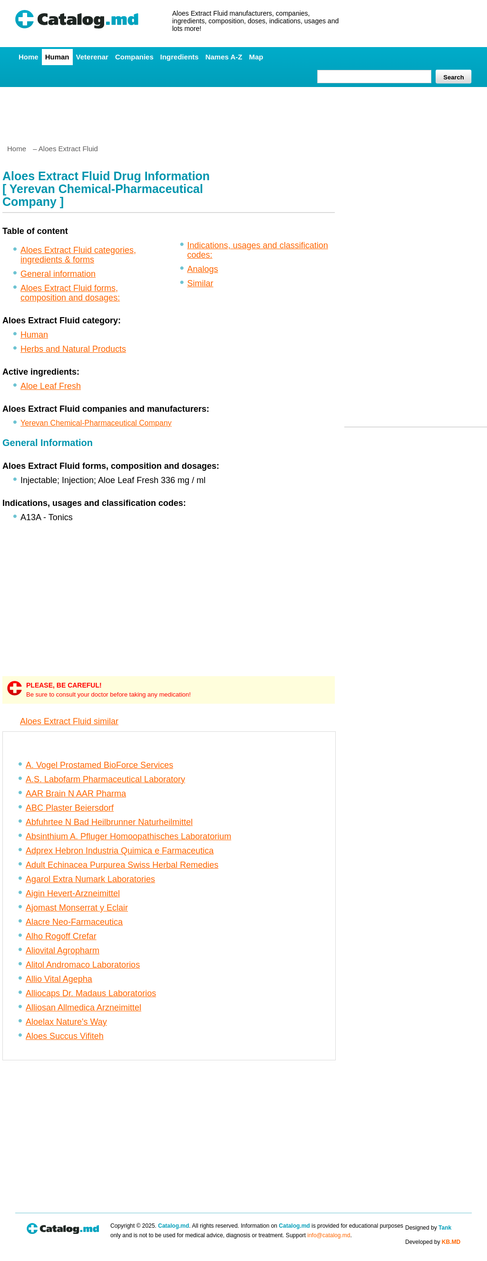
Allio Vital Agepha (59, 979)
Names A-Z (224, 57)
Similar (200, 283)
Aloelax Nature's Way (66, 1022)
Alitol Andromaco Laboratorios (83, 965)
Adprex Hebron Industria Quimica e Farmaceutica (120, 850)
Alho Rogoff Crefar (61, 936)
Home (29, 57)
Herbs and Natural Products (73, 349)
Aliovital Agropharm (62, 950)
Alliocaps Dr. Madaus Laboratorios (91, 993)
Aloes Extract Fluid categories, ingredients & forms (78, 254)
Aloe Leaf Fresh (50, 386)
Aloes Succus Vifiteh (65, 1036)
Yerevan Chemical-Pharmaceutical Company (96, 423)
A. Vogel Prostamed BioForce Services (99, 765)
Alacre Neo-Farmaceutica (74, 922)
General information (58, 274)
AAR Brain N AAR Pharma (76, 793)
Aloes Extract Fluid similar (69, 721)
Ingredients (179, 57)
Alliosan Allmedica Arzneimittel (83, 1007)
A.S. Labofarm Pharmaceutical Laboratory (105, 779)
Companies (134, 57)
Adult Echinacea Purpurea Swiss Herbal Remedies (122, 865)
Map (256, 57)
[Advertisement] (243, 111)
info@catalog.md (328, 1235)
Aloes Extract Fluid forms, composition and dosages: (70, 292)
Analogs (202, 269)
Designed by (428, 1227)
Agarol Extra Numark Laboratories (90, 879)
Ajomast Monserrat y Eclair (77, 907)
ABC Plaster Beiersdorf (70, 808)
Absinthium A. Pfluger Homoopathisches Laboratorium (128, 836)
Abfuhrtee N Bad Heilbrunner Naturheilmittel (109, 822)
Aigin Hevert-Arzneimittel (73, 893)
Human (57, 57)
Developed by (432, 1242)
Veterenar (92, 57)
